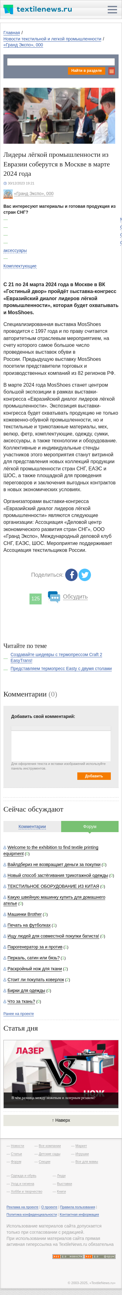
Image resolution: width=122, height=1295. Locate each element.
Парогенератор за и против (34, 946)
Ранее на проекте (18, 1014)
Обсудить (75, 597)
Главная (11, 32)
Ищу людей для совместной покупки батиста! (53, 936)
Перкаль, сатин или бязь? (33, 957)
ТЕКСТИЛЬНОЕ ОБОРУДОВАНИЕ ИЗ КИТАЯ (53, 886)
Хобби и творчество (26, 1191)
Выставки (64, 1184)
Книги (61, 1191)
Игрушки (82, 1154)
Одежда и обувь (23, 1175)
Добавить (94, 776)
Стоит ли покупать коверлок (35, 979)
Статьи (16, 1154)
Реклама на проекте (22, 1207)
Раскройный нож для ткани (34, 968)
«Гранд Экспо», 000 (23, 44)
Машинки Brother (24, 914)
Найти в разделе (86, 70)
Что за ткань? (21, 1001)
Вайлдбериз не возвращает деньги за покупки (54, 864)
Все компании (50, 1146)
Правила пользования (77, 1207)
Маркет (81, 1146)
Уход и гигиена (22, 1184)
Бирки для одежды (26, 990)
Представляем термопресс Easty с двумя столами (61, 668)
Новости (17, 1146)
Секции (44, 1161)
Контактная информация (79, 1214)
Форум (90, 826)
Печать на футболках (29, 925)
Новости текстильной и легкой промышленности (52, 38)
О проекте (49, 1207)
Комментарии (32, 826)
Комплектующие (20, 265)
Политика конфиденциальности (32, 1214)
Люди (61, 1175)
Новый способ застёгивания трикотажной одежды (57, 875)
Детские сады (50, 1154)
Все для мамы (86, 1161)
